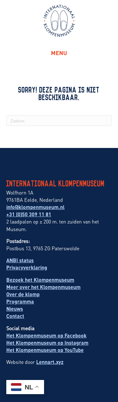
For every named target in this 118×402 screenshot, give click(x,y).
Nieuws (14, 308)
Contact (15, 316)
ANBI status (20, 260)
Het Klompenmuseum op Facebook (46, 335)
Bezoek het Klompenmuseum (40, 279)
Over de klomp (23, 294)
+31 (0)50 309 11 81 (28, 214)
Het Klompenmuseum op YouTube (45, 350)
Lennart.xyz (50, 362)
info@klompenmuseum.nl (35, 207)
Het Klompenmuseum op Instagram (47, 342)
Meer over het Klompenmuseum (43, 287)
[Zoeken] (59, 120)
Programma (20, 301)
